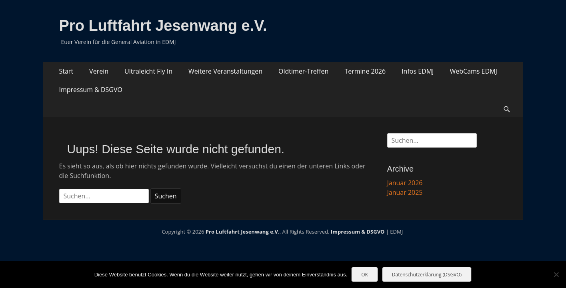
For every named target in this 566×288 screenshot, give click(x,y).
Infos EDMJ (418, 71)
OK (364, 274)
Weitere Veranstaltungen (225, 71)
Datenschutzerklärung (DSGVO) (427, 274)
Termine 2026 (365, 71)
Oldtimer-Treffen (303, 71)
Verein (98, 71)
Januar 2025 (405, 192)
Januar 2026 (405, 182)
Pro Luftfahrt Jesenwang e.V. (163, 25)
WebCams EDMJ (473, 71)
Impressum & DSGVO (90, 89)
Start (66, 71)
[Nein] (556, 274)
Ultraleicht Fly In (148, 71)
